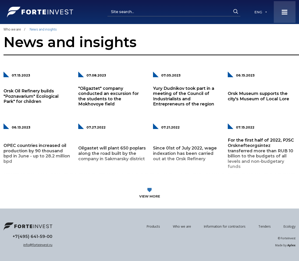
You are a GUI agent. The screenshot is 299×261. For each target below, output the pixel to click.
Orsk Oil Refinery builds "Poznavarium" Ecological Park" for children (31, 96)
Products (153, 226)
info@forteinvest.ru (37, 245)
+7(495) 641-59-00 (32, 236)
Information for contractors (225, 226)
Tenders (264, 226)
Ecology (289, 226)
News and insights (43, 29)
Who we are (12, 29)
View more (149, 201)
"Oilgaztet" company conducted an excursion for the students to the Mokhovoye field (108, 96)
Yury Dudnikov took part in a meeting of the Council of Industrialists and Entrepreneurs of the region (183, 96)
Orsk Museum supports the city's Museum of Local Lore (258, 96)
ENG (258, 12)
